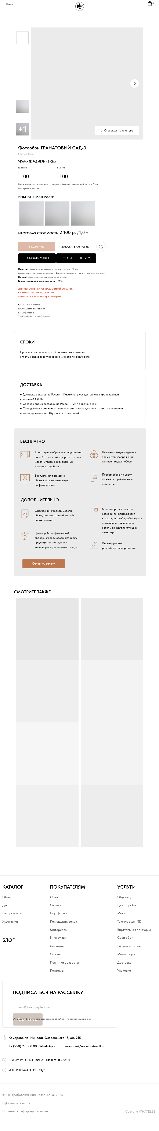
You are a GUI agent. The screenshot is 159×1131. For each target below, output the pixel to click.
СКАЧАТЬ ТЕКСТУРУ (76, 258)
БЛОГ (8, 940)
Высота (61, 167)
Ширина (22, 167)
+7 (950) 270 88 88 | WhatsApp (32, 1046)
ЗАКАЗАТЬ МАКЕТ (37, 258)
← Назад (8, 4)
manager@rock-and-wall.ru (85, 1046)
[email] (54, 1007)
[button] (43, 563)
